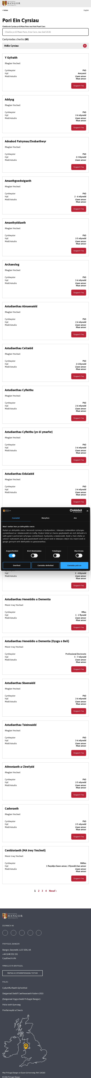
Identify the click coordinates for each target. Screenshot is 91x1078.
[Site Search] (87, 3)
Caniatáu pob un (74, 565)
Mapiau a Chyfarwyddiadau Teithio (22, 973)
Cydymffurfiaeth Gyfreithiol (14, 988)
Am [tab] (75, 518)
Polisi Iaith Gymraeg (11, 1004)
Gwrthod (16, 565)
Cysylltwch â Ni (9, 958)
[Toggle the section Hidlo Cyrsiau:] (45, 46)
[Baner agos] (87, 511)
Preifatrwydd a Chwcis (12, 1010)
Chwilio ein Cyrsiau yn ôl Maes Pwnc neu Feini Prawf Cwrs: (23, 26)
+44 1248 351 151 (10, 954)
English (86, 10)
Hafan (5, 10)
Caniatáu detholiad (45, 565)
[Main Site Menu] (84, 3)
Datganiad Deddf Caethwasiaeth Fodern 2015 (22, 993)
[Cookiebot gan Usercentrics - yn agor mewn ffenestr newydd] (71, 511)
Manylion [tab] (45, 518)
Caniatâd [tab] (16, 518)
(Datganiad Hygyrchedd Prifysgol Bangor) (21, 999)
